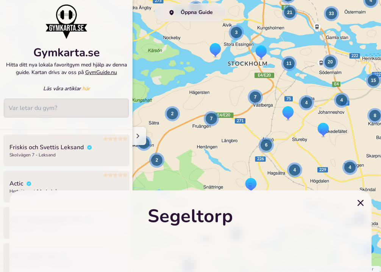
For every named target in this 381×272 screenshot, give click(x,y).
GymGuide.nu (101, 72)
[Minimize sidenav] (137, 136)
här (86, 88)
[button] (156, 160)
